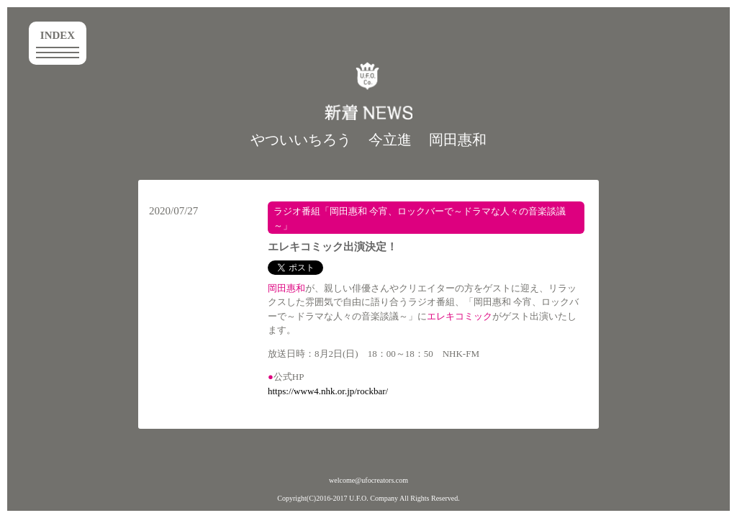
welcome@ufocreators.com (368, 480)
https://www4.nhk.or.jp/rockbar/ (328, 391)
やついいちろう (300, 139)
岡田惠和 (458, 139)
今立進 (390, 139)
